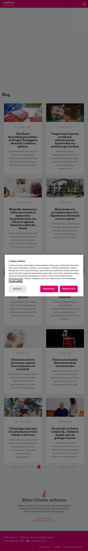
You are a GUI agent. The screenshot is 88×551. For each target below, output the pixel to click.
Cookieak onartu (49, 289)
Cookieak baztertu (68, 289)
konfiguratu (17, 289)
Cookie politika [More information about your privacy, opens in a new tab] (15, 281)
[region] (44, 275)
